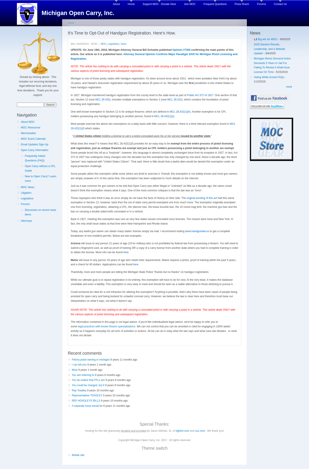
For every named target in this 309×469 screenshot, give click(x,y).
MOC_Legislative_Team (114, 44)
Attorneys (26, 220)
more (289, 86)
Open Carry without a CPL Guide (40, 168)
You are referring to (83, 375)
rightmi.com (182, 430)
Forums (261, 4)
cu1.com (200, 430)
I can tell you (79, 364)
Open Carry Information (34, 150)
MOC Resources (30, 127)
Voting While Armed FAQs (269, 77)
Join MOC (190, 4)
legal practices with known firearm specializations (106, 326)
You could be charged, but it (88, 385)
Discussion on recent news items (40, 212)
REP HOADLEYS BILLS (86, 400)
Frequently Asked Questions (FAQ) (35, 158)
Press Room (242, 4)
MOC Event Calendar (33, 138)
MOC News (27, 187)
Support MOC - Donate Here (159, 4)
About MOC (28, 121)
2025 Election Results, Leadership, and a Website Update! (269, 49)
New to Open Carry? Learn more (40, 178)
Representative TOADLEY (87, 395)
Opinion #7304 (181, 49)
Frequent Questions (215, 4)
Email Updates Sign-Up (34, 144)
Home (131, 4)
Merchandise (28, 133)
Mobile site (78, 455)
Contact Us (280, 4)
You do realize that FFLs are (88, 380)
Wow (75, 369)
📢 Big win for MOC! (266, 39)
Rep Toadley (79, 390)
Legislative (27, 198)
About (116, 4)
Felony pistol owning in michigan (91, 359)
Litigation (26, 192)
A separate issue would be (87, 405)
